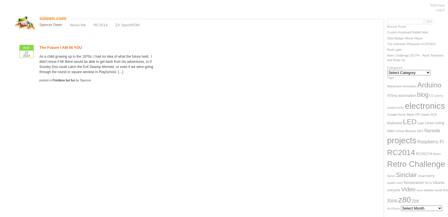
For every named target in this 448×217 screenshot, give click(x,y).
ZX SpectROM (127, 25)
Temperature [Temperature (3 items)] (413, 182)
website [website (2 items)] (429, 190)
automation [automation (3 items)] (407, 95)
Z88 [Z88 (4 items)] (415, 201)
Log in (440, 10)
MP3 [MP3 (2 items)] (420, 131)
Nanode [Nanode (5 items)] (432, 130)
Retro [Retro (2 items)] (437, 154)
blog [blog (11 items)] (422, 94)
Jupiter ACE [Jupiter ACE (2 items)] (429, 114)
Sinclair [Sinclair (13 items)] (406, 174)
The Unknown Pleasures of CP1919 (411, 44)
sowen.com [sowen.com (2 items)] (395, 182)
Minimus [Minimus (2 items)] (410, 131)
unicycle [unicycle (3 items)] (393, 190)
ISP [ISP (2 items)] (417, 114)
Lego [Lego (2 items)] (420, 123)
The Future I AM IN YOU (60, 47)
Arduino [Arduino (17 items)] (429, 85)
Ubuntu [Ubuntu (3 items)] (439, 182)
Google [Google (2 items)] (392, 114)
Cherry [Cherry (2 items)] (438, 95)
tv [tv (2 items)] (431, 182)
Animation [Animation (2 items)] (409, 86)
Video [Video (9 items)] (408, 189)
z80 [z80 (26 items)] (404, 199)
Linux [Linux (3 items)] (429, 123)
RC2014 (100, 25)
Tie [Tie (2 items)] (427, 182)
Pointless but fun (64, 80)
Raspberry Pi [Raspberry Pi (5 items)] (430, 141)
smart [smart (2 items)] (421, 176)
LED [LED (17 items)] (410, 122)
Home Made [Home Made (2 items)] (406, 114)
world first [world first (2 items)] (441, 190)
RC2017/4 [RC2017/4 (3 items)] (424, 154)
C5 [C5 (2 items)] (431, 95)
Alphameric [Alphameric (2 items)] (394, 86)
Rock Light (394, 49)
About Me (78, 25)
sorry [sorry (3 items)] (430, 176)
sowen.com (52, 18)
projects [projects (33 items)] (402, 140)
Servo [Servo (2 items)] (391, 176)
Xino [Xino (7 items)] (392, 201)
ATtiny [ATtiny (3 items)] (392, 95)
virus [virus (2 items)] (419, 190)
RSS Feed (438, 5)
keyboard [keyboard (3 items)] (394, 123)
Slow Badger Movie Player (405, 38)
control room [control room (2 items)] (395, 107)
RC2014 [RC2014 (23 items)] (401, 152)
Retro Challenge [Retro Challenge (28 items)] (416, 164)
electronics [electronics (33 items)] (425, 105)
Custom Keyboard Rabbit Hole (407, 32)
